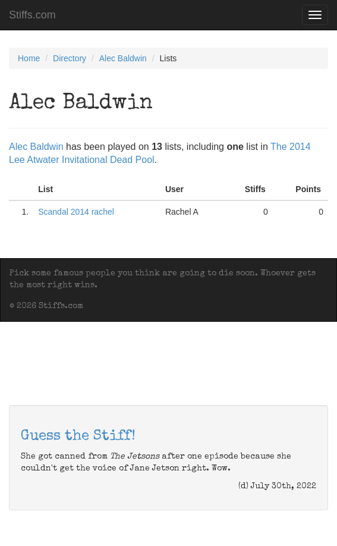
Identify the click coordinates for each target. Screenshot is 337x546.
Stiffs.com (32, 15)
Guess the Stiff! (78, 436)
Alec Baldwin (123, 58)
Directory (69, 58)
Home (29, 58)
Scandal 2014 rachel (76, 211)
